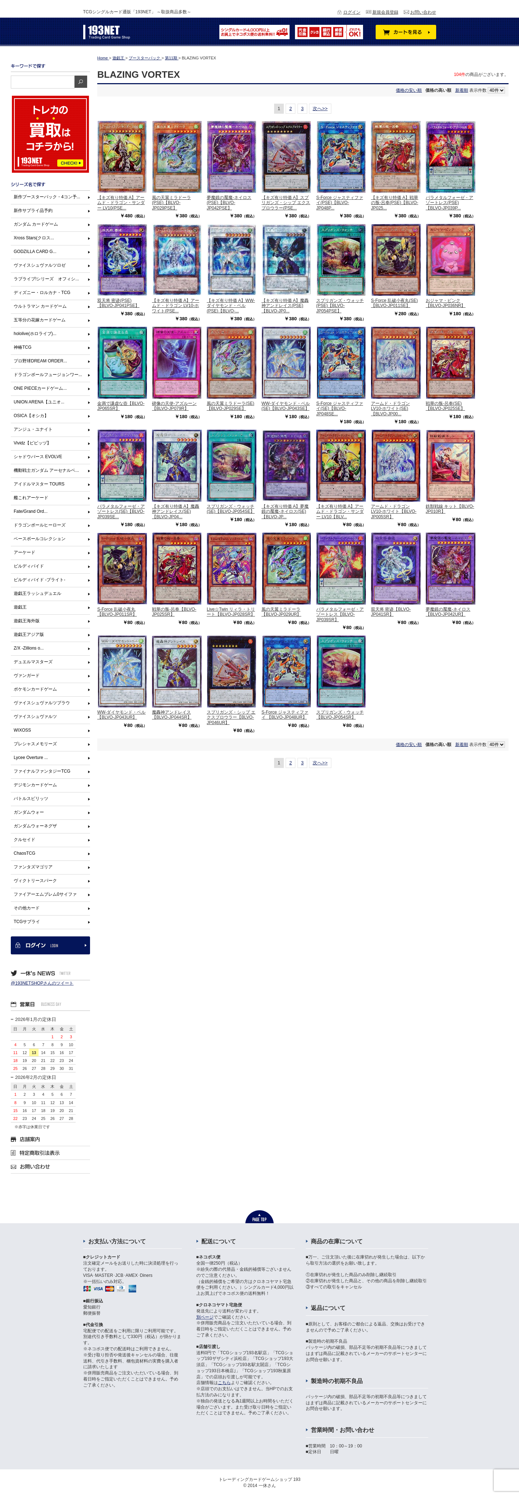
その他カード (27, 907)
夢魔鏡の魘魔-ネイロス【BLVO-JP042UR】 (448, 612)
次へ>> (320, 108)
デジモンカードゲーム (35, 784)
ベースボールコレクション (40, 538)
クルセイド (24, 839)
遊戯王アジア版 (29, 634)
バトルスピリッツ (31, 798)
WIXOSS (22, 730)
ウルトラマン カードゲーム (40, 306)
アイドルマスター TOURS (39, 484)
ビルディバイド (29, 566)
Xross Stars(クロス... (34, 237)
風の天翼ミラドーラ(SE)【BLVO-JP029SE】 (230, 406)
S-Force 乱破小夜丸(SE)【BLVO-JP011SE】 (394, 303)
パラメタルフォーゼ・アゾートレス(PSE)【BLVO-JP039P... (449, 203)
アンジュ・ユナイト (33, 429)
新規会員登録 (385, 12)
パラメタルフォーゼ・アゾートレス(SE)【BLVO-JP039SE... (121, 511)
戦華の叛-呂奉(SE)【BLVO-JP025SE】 (445, 406)
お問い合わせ (423, 12)
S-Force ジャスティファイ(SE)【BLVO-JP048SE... (339, 408)
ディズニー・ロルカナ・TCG (42, 292)
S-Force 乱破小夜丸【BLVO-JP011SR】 (117, 612)
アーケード (24, 552)
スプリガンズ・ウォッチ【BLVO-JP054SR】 (340, 715)
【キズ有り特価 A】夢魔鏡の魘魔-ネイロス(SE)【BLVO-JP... (285, 511)
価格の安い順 (409, 90)
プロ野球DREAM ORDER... (40, 360)
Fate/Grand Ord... (31, 511)
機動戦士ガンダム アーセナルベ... (46, 470)
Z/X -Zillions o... (29, 648)
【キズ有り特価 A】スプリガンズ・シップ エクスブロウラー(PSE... (285, 203)
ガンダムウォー (29, 812)
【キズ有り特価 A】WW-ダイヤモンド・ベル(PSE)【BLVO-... (231, 305)
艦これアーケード (31, 497)
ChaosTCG (24, 853)
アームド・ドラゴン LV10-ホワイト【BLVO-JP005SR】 (393, 511)
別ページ (205, 1317)
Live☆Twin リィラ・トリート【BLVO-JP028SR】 (231, 612)
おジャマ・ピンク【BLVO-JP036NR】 (445, 303)
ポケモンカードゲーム (35, 689)
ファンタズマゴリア (33, 866)
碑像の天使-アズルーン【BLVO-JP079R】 (174, 406)
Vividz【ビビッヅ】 (32, 443)
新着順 (461, 90)
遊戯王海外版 (27, 620)
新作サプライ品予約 (33, 210)
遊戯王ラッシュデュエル (37, 593)
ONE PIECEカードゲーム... (40, 388)
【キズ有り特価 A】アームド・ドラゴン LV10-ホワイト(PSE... (175, 305)
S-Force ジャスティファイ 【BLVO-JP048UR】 (284, 715)
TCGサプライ (27, 921)
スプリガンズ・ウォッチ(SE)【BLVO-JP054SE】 (231, 509)
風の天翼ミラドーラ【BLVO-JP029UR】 (281, 612)
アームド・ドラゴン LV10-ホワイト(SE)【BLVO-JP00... (390, 408)
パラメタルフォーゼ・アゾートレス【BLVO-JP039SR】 (340, 614)
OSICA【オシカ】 (31, 415)
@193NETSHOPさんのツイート (42, 983)
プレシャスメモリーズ (35, 743)
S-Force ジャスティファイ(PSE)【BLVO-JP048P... (339, 203)
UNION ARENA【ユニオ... (39, 401)
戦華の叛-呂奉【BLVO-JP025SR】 (174, 612)
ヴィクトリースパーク (35, 880)
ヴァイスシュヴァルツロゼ (40, 265)
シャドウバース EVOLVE (38, 456)
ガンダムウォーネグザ (35, 825)
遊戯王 (20, 607)
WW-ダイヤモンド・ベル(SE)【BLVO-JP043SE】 (285, 406)
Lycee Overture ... (31, 757)
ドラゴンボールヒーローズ (40, 525)
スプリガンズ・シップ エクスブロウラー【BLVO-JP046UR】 (231, 717)
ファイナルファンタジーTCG (42, 771)
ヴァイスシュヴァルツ (35, 716)
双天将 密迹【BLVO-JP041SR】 (391, 612)
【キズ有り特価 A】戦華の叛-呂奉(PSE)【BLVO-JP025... (394, 203)
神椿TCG (22, 347)
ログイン (352, 12)
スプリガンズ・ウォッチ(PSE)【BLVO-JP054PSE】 (340, 305)
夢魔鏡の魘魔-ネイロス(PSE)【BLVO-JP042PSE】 (229, 203)
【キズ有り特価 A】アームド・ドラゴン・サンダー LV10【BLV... (340, 511)
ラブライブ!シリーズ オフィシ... (46, 278)
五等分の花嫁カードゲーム (40, 319)
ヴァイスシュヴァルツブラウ (42, 702)
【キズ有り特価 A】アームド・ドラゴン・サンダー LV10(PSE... (121, 203)
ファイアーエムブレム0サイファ (45, 894)
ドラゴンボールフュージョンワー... (48, 374)
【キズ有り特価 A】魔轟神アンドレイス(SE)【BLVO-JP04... (175, 511)
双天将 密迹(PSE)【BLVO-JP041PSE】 (118, 303)
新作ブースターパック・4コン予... (47, 196)
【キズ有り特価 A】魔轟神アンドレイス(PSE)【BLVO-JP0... (285, 305)
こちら (224, 1382)
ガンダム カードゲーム (36, 224)
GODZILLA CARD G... (35, 251)
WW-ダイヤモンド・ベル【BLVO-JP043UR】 (121, 715)
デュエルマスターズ (33, 661)
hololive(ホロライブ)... (35, 333)
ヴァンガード (27, 675)
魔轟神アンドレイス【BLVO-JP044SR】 (172, 715)
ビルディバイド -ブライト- (39, 579)
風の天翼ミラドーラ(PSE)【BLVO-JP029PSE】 (171, 203)
